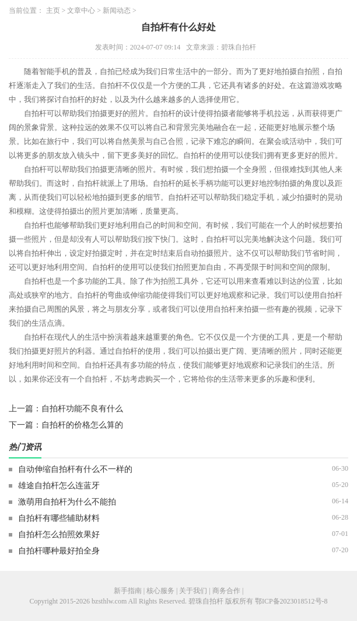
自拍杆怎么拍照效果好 (59, 534)
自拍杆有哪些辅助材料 (59, 518)
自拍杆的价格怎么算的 (82, 425)
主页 (53, 10)
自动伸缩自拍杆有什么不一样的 (75, 469)
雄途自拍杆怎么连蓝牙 (59, 485)
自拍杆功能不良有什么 (82, 408)
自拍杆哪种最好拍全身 (59, 550)
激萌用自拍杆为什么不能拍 (67, 501)
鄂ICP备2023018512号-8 (291, 601)
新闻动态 (117, 10)
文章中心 (81, 10)
